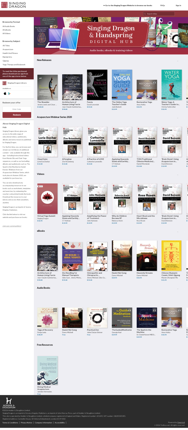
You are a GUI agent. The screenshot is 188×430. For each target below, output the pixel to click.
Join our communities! (11, 227)
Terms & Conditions (10, 424)
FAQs (161, 6)
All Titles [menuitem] (6, 47)
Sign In (177, 6)
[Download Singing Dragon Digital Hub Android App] (9, 95)
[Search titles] (159, 15)
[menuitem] (17, 50)
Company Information (43, 424)
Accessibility (60, 424)
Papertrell (181, 424)
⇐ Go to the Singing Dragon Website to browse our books (127, 6)
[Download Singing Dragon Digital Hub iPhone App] (5, 95)
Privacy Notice (26, 424)
